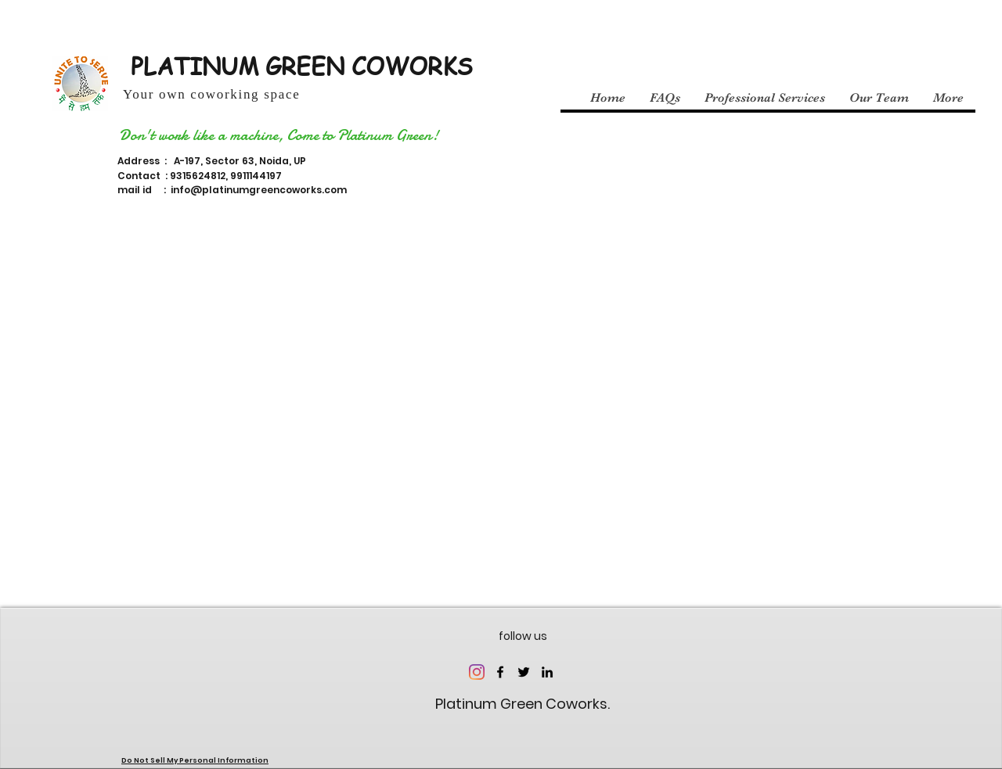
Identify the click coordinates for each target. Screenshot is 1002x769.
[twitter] (524, 672)
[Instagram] (477, 672)
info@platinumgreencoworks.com (259, 189)
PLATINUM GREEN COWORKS (302, 65)
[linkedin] (547, 672)
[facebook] (500, 672)
